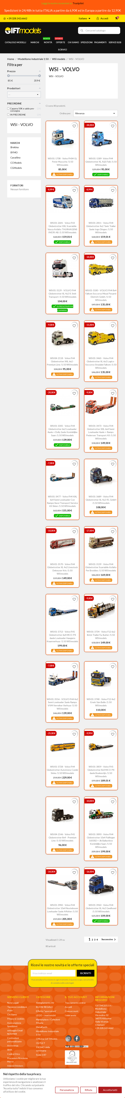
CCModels (16, 162)
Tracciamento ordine (75, 1002)
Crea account (71, 1011)
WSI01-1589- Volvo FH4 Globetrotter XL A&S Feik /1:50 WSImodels (101, 161)
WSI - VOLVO (21, 124)
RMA (9, 1049)
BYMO (14, 152)
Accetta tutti (110, 1089)
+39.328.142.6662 (104, 1028)
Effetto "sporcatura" (46, 1011)
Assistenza (12, 1045)
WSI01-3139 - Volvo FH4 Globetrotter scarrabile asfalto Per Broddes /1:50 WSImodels (101, 567)
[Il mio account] (102, 18)
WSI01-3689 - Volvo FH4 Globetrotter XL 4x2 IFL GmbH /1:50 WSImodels (101, 499)
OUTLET (40, 1043)
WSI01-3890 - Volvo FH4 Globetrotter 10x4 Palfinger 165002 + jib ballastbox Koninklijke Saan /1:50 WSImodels (101, 840)
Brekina (14, 147)
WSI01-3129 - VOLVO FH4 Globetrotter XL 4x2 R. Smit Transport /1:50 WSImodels (62, 293)
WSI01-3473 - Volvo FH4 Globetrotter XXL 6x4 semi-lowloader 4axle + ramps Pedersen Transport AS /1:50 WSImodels (101, 432)
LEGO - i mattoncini (46, 1015)
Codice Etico (13, 1054)
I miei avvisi (70, 1015)
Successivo (109, 939)
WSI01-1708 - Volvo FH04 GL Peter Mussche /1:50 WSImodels (62, 161)
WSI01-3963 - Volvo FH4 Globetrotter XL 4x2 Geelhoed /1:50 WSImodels (101, 908)
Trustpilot (78, 3)
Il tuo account (76, 996)
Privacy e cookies (15, 1018)
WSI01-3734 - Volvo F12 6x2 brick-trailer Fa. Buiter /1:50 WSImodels (101, 634)
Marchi (15, 142)
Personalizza (67, 1089)
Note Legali (13, 1002)
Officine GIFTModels (46, 1038)
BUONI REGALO (44, 1007)
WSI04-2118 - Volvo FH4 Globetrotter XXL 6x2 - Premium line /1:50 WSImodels (62, 361)
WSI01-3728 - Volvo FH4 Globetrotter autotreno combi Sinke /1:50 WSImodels (62, 769)
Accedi (68, 1007)
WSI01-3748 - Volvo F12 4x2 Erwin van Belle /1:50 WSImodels (101, 702)
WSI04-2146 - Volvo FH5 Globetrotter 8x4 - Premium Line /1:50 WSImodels (62, 837)
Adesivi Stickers (15, 1065)
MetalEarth (41, 1027)
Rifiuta (88, 1089)
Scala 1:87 (41, 1054)
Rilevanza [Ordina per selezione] (95, 113)
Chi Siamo (12, 1014)
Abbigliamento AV (45, 1002)
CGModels (16, 167)
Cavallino (15, 157)
